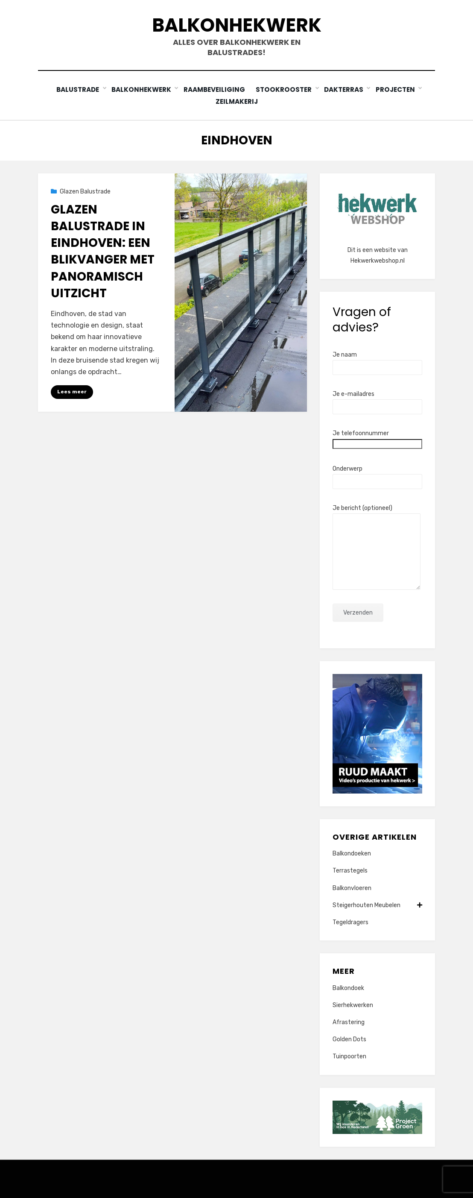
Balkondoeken (352, 853)
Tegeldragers (350, 922)
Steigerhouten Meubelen (377, 904)
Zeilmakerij (236, 101)
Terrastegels (350, 870)
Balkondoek (348, 987)
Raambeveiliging (215, 89)
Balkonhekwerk (236, 25)
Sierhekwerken (353, 1004)
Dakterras (345, 89)
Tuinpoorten (349, 1056)
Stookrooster (286, 89)
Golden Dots (349, 1039)
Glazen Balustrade (85, 191)
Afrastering (349, 1021)
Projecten (397, 89)
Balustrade (78, 89)
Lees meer (72, 391)
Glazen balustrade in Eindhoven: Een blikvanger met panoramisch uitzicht (103, 251)
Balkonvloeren (352, 887)
